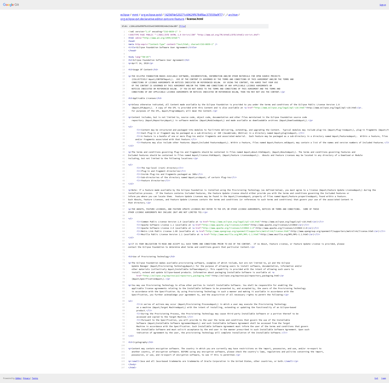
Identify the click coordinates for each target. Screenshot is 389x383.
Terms (35, 378)
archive (233, 14)
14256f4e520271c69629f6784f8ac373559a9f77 (193, 14)
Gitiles (18, 378)
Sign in (383, 4)
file (182, 26)
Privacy (26, 378)
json (383, 378)
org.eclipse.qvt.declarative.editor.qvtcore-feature (152, 19)
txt (376, 378)
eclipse (125, 14)
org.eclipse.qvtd (151, 14)
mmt (135, 14)
